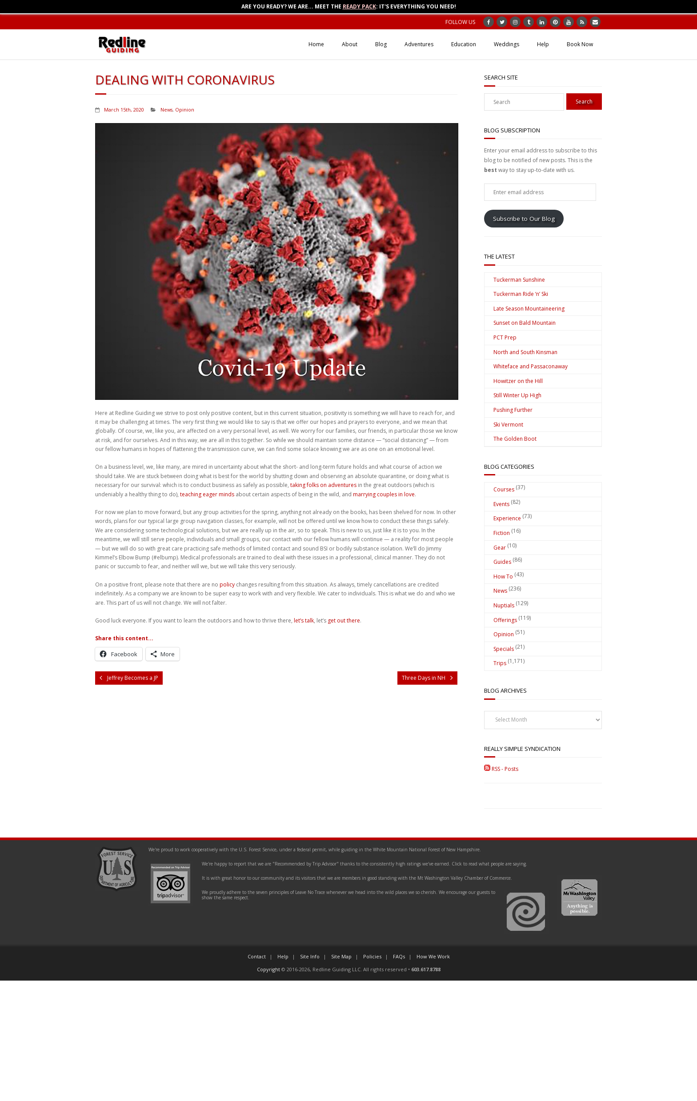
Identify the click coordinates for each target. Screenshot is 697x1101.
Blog (381, 44)
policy (227, 584)
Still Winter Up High (517, 395)
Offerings (505, 620)
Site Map (341, 956)
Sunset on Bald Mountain (524, 323)
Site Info (310, 956)
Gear (499, 547)
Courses (503, 489)
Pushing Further (513, 410)
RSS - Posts (501, 769)
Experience (507, 518)
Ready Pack (359, 6)
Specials (503, 649)
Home (316, 44)
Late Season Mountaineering (529, 308)
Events (501, 504)
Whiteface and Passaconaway (530, 366)
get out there (344, 620)
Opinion (184, 109)
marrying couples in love (384, 494)
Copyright (268, 969)
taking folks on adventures (323, 485)
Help (543, 44)
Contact (257, 956)
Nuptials (503, 605)
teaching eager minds (207, 494)
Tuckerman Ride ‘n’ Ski (520, 294)
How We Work (433, 956)
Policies (372, 956)
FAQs (399, 956)
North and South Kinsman (525, 352)
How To (503, 576)
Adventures (419, 44)
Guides (502, 562)
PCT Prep (505, 337)
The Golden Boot (515, 439)
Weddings (506, 44)
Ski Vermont (508, 424)
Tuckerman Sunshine (519, 279)
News (166, 109)
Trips (499, 663)
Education (463, 44)
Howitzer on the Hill (518, 381)
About (349, 44)
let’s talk (304, 620)
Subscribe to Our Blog (524, 219)
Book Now (580, 44)
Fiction (501, 533)
